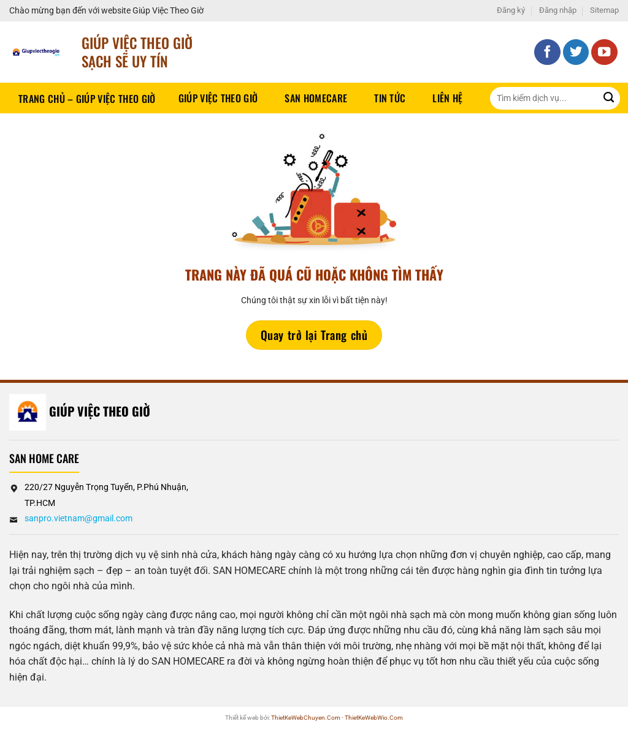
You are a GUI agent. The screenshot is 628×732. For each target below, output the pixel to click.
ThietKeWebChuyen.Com (305, 717)
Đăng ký (511, 10)
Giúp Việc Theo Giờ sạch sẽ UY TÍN (137, 52)
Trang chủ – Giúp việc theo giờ (87, 98)
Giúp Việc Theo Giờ (218, 98)
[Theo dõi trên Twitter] (576, 52)
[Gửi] (609, 98)
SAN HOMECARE (316, 98)
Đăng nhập (557, 10)
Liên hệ (447, 98)
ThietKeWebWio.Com (374, 717)
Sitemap (604, 10)
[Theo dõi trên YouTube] (604, 52)
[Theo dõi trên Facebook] (547, 52)
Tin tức (389, 98)
